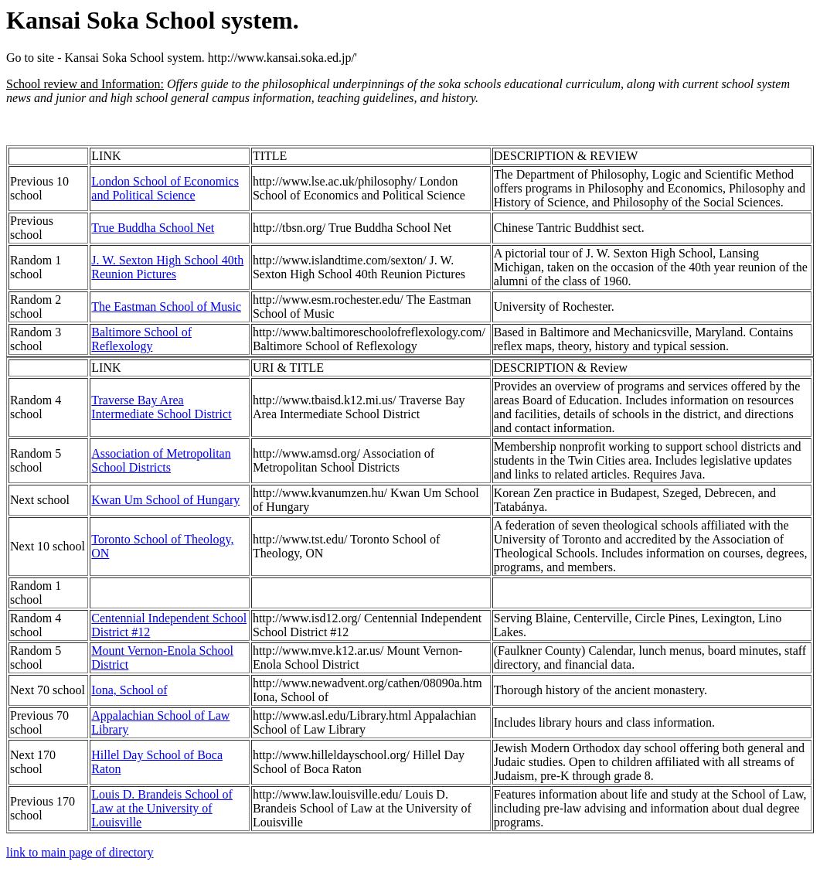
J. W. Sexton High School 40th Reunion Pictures (167, 267)
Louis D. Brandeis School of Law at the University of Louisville (162, 808)
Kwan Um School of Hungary (165, 499)
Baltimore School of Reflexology (141, 339)
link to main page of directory (80, 852)
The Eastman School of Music (166, 306)
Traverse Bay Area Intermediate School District (161, 407)
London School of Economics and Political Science (165, 188)
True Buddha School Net (152, 227)
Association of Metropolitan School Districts (160, 460)
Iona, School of (129, 690)
